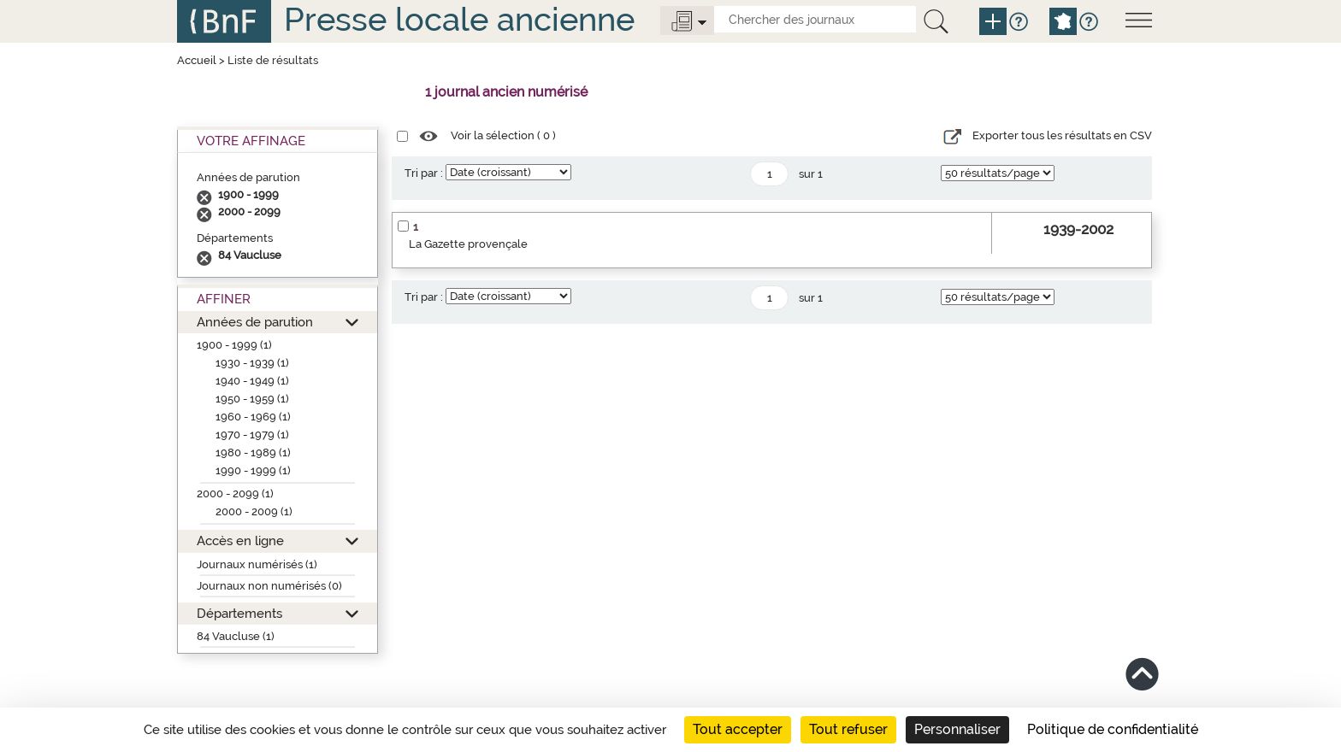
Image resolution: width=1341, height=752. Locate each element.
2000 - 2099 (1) (235, 493)
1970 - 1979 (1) (252, 434)
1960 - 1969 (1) (253, 416)
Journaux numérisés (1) (257, 564)
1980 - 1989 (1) (253, 452)
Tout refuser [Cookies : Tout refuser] (848, 729)
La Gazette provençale (468, 244)
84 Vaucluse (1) (236, 636)
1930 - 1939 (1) (252, 362)
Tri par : (424, 173)
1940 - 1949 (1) (252, 380)
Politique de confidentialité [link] (1112, 729)
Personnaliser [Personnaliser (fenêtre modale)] (957, 729)
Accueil (196, 60)
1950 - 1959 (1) (252, 398)
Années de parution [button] (255, 321)
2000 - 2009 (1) (254, 511)
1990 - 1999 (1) (253, 470)
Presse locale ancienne (459, 19)
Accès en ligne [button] (240, 540)
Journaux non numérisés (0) (269, 585)
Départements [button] (239, 613)
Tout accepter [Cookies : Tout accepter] (738, 729)
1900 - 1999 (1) (234, 344)
